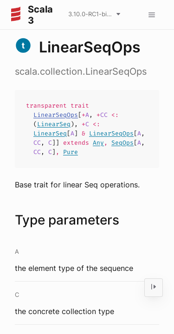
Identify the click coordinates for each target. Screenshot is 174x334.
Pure (70, 152)
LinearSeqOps (55, 115)
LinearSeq (54, 124)
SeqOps (122, 143)
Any (98, 143)
